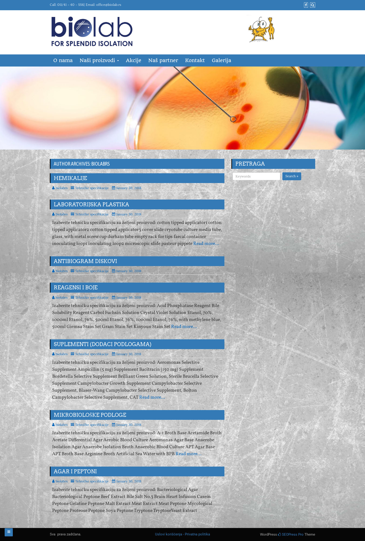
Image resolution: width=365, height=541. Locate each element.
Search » (291, 176)
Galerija (221, 60)
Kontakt (195, 60)
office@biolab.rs (108, 5)
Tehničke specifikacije (92, 188)
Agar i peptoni (75, 471)
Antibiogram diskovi (85, 261)
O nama (63, 60)
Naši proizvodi (99, 60)
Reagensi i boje (76, 287)
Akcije (133, 60)
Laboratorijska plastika (91, 204)
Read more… (206, 243)
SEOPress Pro (291, 534)
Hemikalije (70, 178)
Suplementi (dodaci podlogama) (103, 344)
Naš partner (163, 60)
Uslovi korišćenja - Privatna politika (182, 534)
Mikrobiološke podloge (90, 415)
